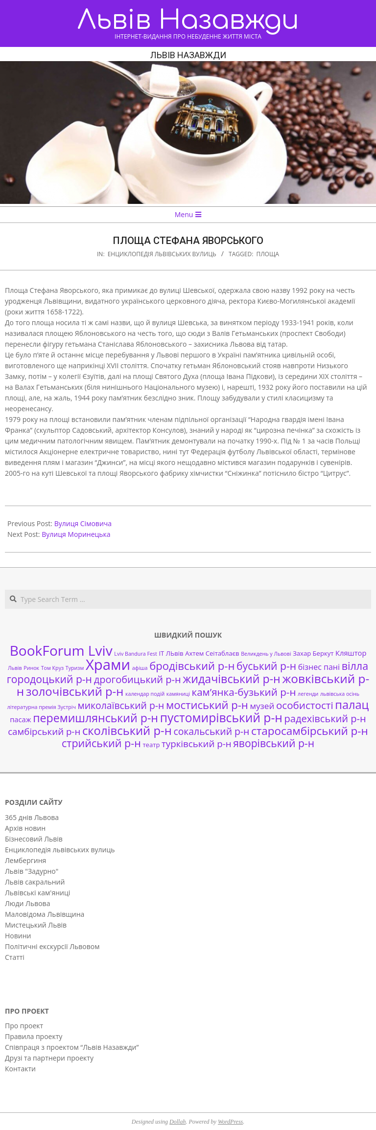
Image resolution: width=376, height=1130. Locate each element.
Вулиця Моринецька (76, 534)
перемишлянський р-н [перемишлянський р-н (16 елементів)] (95, 718)
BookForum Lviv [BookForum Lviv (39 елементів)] (61, 650)
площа (267, 254)
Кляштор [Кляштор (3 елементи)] (350, 653)
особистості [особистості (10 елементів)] (304, 705)
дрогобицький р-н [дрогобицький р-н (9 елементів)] (137, 679)
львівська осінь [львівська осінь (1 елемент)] (339, 693)
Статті (14, 957)
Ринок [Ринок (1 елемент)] (31, 668)
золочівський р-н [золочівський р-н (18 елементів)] (74, 691)
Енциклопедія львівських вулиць (162, 254)
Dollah (177, 1121)
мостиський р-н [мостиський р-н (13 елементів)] (207, 704)
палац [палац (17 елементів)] (352, 704)
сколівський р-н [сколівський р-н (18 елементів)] (127, 730)
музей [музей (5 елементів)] (262, 705)
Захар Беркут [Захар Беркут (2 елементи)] (313, 653)
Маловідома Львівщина (44, 914)
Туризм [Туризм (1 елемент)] (75, 668)
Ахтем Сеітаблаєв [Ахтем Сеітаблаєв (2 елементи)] (212, 653)
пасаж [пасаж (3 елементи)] (20, 719)
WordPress (230, 1121)
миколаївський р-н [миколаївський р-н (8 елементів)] (121, 705)
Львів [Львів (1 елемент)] (15, 668)
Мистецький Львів (36, 925)
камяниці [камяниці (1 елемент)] (178, 693)
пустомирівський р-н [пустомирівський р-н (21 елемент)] (221, 717)
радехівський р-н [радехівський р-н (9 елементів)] (325, 718)
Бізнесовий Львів (34, 838)
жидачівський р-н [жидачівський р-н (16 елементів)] (231, 679)
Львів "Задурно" (31, 871)
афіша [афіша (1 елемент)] (140, 668)
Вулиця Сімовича (83, 523)
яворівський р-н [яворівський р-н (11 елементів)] (273, 743)
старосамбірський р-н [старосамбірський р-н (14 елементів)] (309, 730)
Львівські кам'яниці (37, 892)
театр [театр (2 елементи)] (151, 744)
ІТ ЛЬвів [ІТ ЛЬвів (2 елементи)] (171, 653)
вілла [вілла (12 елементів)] (355, 666)
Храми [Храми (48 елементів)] (108, 664)
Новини (18, 935)
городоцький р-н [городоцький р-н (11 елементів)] (49, 679)
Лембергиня (25, 860)
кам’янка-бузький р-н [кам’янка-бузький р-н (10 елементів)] (244, 692)
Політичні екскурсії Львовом (52, 946)
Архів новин (25, 828)
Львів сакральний (35, 881)
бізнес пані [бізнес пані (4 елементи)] (319, 667)
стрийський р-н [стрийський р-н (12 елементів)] (101, 743)
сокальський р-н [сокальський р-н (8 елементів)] (211, 731)
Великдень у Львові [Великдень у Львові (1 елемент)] (266, 653)
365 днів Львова (32, 817)
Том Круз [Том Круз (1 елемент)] (52, 668)
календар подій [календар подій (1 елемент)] (144, 693)
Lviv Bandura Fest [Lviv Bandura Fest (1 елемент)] (135, 653)
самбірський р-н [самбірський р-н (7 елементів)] (44, 731)
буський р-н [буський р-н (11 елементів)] (266, 666)
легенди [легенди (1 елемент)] (308, 693)
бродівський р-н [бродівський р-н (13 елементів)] (192, 665)
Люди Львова (27, 903)
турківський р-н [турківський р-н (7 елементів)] (196, 743)
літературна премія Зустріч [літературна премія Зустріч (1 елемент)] (41, 707)
